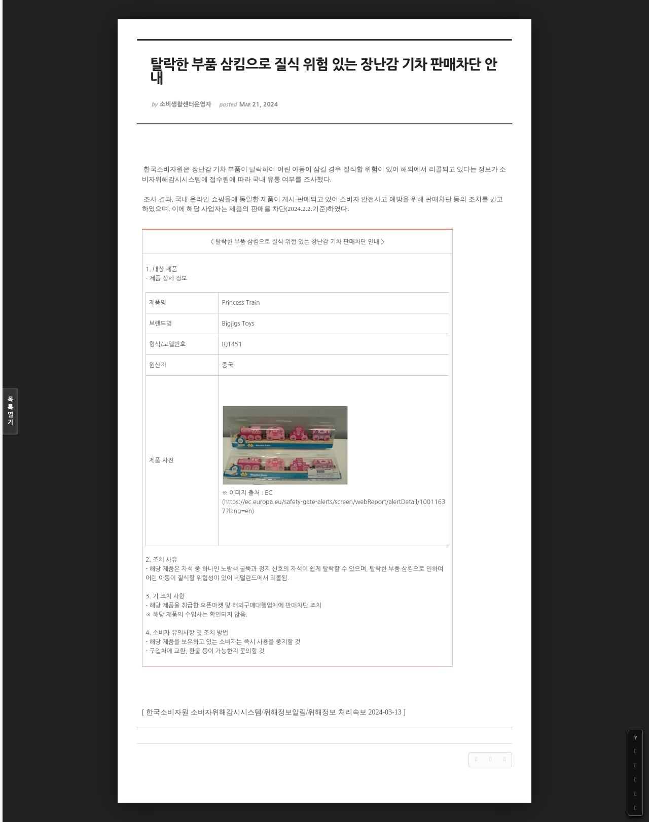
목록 (10, 411)
